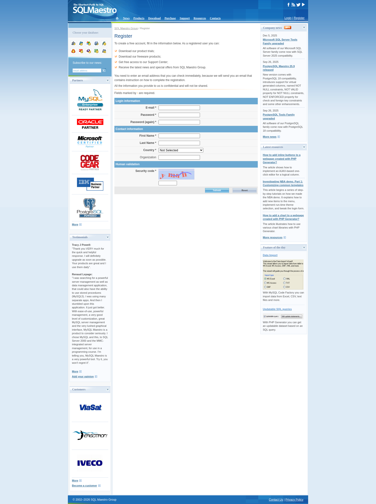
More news (269, 136)
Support (185, 18)
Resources (200, 18)
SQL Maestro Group (126, 28)
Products (138, 18)
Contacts (215, 18)
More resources (272, 237)
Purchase (170, 18)
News (126, 18)
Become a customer (84, 485)
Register (299, 18)
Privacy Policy (294, 499)
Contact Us (276, 499)
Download (154, 18)
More (75, 224)
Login (287, 18)
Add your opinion (83, 376)
